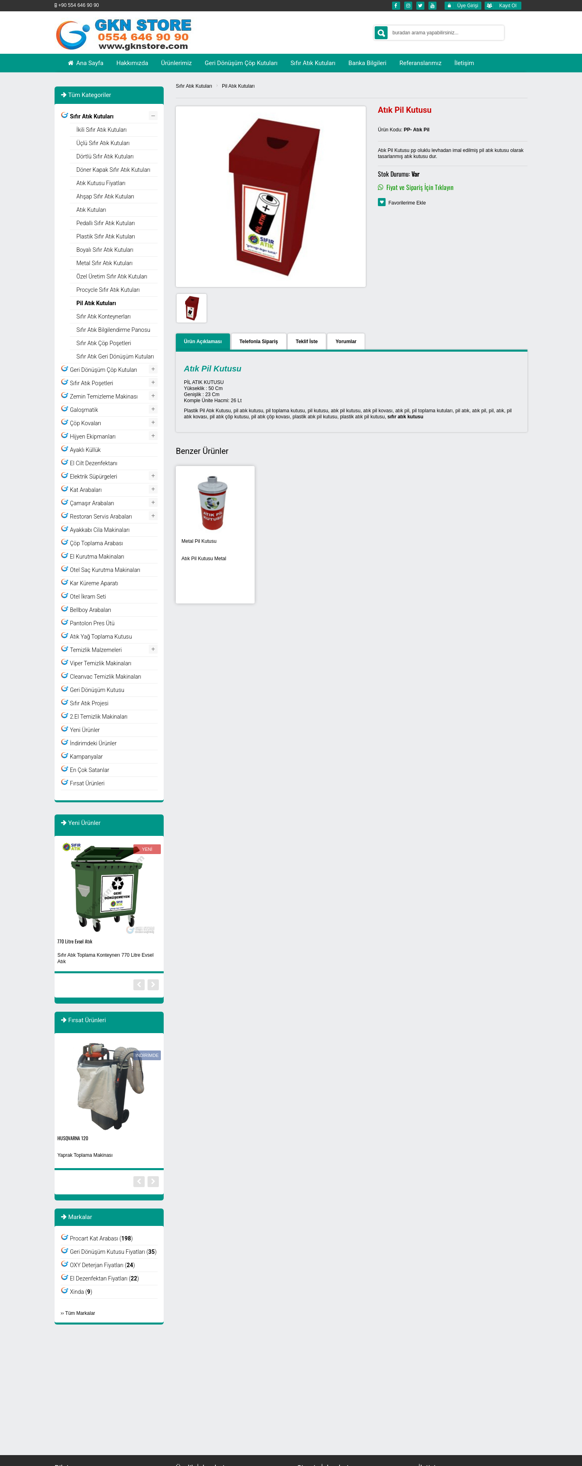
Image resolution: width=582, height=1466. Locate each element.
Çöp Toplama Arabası (96, 543)
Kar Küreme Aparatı (94, 583)
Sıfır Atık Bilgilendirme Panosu (113, 330)
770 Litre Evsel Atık (74, 941)
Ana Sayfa (85, 63)
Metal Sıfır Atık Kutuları (104, 263)
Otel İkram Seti (88, 596)
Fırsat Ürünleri (87, 783)
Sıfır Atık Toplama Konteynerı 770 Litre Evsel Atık (105, 958)
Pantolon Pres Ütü (92, 623)
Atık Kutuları (91, 210)
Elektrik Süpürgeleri (93, 476)
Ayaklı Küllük (85, 450)
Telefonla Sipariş (259, 341)
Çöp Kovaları (85, 423)
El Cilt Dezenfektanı (93, 463)
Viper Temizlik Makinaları (100, 663)
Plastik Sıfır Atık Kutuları (105, 236)
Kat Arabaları (86, 490)
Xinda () (81, 1292)
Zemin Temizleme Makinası (104, 396)
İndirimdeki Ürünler (93, 743)
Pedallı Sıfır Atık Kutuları (105, 223)
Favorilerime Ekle (407, 203)
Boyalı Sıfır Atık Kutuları (104, 250)
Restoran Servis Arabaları (101, 516)
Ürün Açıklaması (203, 341)
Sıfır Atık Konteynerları (103, 316)
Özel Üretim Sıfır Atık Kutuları (111, 276)
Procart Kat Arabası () (101, 1238)
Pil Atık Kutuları (238, 86)
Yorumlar (345, 341)
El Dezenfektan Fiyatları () (104, 1278)
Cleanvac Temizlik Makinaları (105, 676)
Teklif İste (307, 341)
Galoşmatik (84, 410)
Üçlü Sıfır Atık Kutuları (103, 143)
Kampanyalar (86, 756)
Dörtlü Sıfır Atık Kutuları (105, 156)
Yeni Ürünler (85, 730)
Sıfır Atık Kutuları (194, 86)
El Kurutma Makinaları (97, 556)
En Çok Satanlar (89, 770)
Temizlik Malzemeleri (96, 650)
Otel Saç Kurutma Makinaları (105, 570)
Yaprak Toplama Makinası (85, 1155)
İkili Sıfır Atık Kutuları (101, 130)
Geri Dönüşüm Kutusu (97, 690)
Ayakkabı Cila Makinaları (100, 530)
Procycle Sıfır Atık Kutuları (108, 290)
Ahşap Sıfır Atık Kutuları (105, 196)
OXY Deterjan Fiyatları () (102, 1265)
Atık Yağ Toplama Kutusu (101, 636)
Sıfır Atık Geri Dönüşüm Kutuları (115, 356)
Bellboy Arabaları (90, 610)
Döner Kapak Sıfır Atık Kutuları (113, 170)
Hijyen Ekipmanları (93, 436)
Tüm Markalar (80, 1313)
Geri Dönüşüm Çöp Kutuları (103, 370)
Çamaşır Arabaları (92, 503)
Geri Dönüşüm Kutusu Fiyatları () (113, 1252)
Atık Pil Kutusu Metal (203, 558)
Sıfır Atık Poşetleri (91, 383)
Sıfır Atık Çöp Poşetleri (103, 343)
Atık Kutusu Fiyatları (100, 183)
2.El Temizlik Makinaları (99, 716)
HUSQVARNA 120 (72, 1138)
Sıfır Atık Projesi (89, 703)
